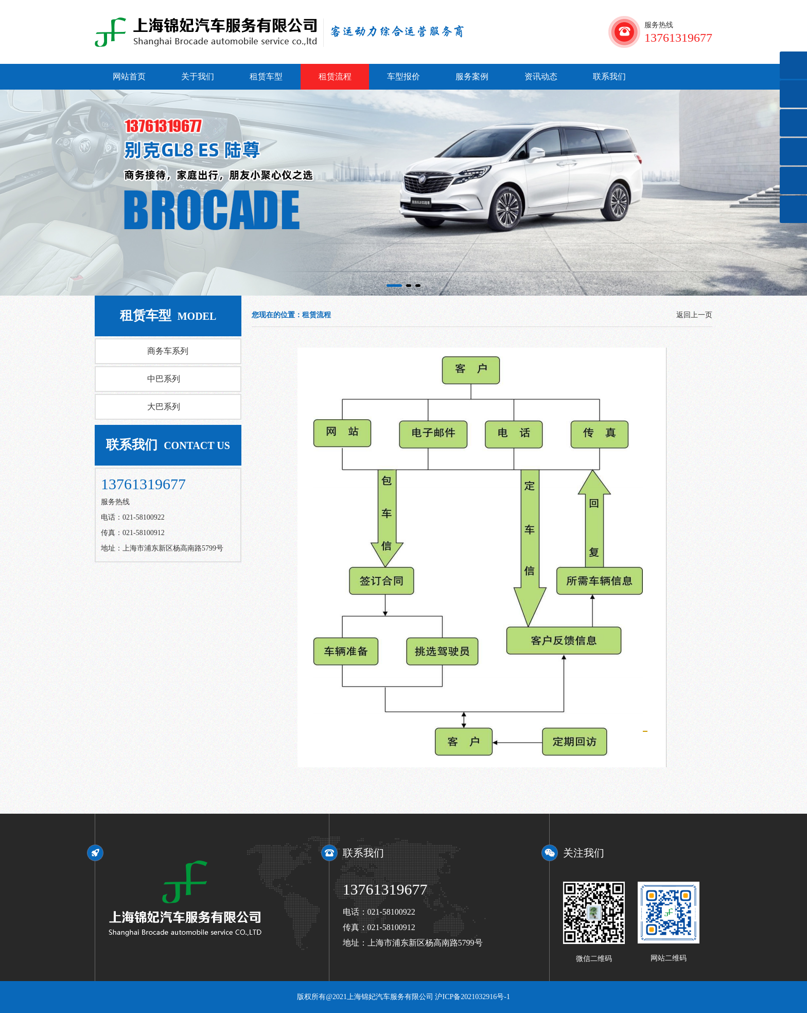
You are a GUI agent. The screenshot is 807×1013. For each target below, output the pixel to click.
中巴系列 (163, 378)
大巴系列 (163, 406)
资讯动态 (540, 76)
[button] (394, 285)
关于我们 (197, 76)
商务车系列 (167, 351)
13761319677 (385, 889)
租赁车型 (266, 76)
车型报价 (403, 76)
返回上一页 (694, 315)
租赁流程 (335, 76)
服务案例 (471, 76)
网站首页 (129, 76)
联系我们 (609, 76)
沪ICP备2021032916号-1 (472, 997)
